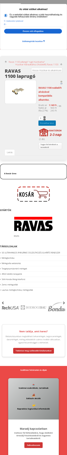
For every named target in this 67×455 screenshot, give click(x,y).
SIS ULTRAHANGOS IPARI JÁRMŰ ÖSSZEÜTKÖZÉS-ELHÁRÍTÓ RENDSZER (31, 252)
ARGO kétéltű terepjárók (12, 274)
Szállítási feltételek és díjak (33, 370)
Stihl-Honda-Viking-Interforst (13, 279)
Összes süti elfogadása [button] (33, 31)
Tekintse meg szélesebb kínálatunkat (34, 350)
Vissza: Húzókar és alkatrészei (46, 70)
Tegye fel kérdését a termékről (49, 145)
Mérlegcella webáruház (11, 263)
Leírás (10, 152)
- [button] (6, 24)
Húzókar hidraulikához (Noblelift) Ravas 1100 (36, 64)
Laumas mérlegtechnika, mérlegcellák (17, 290)
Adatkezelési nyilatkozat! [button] (14, 21)
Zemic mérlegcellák (10, 284)
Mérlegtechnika (8, 258)
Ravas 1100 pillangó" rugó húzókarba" (27, 62)
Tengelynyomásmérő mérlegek (14, 268)
